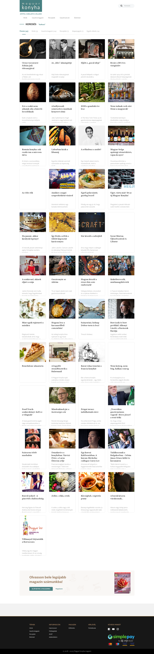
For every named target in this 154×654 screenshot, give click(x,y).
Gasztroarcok (65, 18)
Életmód (77, 18)
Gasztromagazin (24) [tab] (48, 31)
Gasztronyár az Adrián (58, 280)
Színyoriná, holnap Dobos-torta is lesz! (90, 324)
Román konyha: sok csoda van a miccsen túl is (32, 152)
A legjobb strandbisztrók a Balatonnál (59, 369)
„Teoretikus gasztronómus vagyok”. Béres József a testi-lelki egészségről (120, 414)
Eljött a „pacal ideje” (90, 63)
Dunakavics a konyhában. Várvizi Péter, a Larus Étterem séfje (60, 457)
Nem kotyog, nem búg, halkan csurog (119, 367)
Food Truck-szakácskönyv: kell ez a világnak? (32, 412)
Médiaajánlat (53, 631)
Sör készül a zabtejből (91, 236)
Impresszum (53, 628)
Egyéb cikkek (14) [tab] (93, 31)
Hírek (25, 18)
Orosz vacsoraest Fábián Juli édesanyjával (30, 66)
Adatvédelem (53, 637)
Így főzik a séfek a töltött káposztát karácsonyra (60, 239)
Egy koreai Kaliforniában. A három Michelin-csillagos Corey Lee (90, 457)
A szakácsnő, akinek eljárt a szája (31, 280)
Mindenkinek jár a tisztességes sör (60, 410)
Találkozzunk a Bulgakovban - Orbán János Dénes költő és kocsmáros (120, 457)
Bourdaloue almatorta (32, 366)
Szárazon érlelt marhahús (29, 454)
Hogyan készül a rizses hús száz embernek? (89, 282)
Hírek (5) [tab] (35, 31)
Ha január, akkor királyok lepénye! (30, 237)
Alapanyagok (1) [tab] (77, 31)
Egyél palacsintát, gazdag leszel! (89, 194)
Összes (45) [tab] (24, 31)
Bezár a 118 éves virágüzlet (117, 64)
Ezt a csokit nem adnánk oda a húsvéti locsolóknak (32, 109)
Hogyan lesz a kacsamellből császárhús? (58, 325)
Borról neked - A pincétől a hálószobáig (33, 497)
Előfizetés (72, 628)
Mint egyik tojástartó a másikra (33, 324)
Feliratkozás (92, 628)
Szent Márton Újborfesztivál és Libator (118, 239)
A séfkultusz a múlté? (91, 149)
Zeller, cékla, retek (60, 496)
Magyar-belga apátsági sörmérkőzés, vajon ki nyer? (121, 152)
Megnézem (59, 589)
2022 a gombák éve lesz (90, 107)
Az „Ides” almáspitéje (61, 63)
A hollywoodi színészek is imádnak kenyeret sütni (61, 109)
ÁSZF (51, 634)
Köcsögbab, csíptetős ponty (91, 497)
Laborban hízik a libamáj (59, 150)
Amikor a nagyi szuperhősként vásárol (62, 194)
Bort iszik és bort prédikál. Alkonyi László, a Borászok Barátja (119, 327)
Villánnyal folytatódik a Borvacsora (32, 540)
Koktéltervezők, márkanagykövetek (119, 280)
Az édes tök (27, 193)
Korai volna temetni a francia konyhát (91, 367)
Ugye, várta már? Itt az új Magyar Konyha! (121, 194)
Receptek (51, 18)
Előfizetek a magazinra (41, 589)
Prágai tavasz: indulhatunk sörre (90, 410)
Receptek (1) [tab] (64, 31)
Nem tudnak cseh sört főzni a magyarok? (121, 107)
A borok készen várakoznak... (117, 497)
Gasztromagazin (38, 18)
